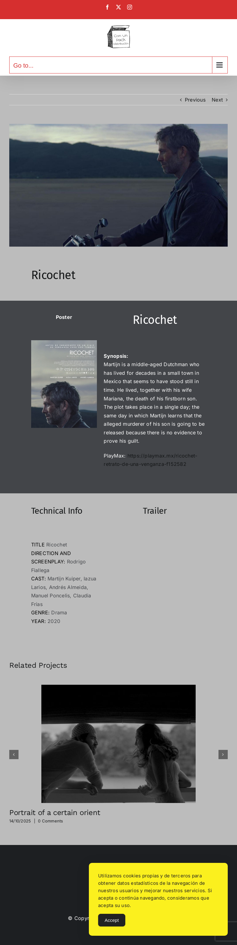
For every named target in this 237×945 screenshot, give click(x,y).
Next (217, 100)
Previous (195, 100)
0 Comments (50, 820)
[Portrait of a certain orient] (118, 688)
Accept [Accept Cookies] (112, 920)
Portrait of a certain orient (54, 812)
